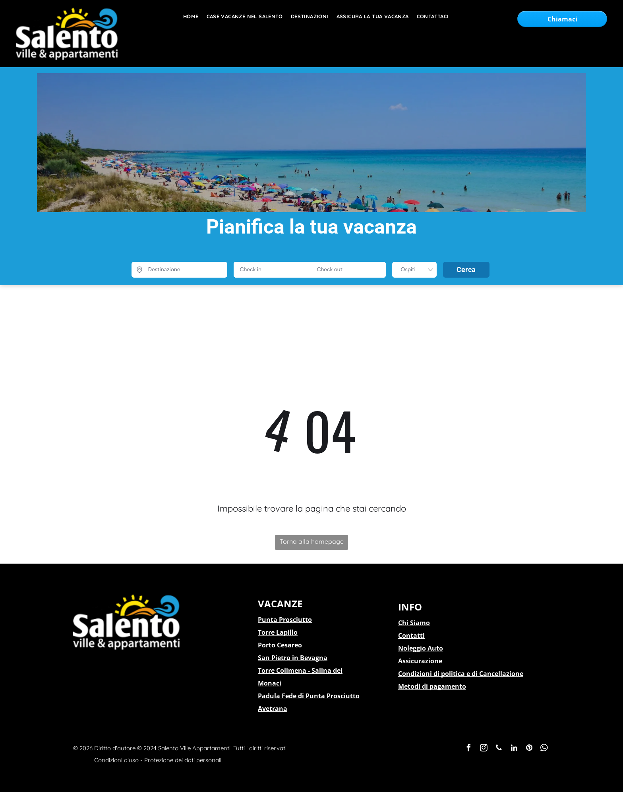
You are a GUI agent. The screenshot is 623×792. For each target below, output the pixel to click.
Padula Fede (277, 696)
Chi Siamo (414, 622)
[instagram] (483, 748)
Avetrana (272, 708)
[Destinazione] (179, 270)
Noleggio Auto (420, 648)
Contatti (411, 635)
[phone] (499, 748)
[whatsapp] (544, 748)
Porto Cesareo (280, 645)
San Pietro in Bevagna (292, 657)
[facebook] (468, 748)
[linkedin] (514, 748)
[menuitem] (187, 16)
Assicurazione (420, 661)
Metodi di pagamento (432, 686)
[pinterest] (529, 748)
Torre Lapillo (278, 632)
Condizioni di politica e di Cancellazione (460, 673)
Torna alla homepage (312, 541)
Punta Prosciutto (285, 619)
